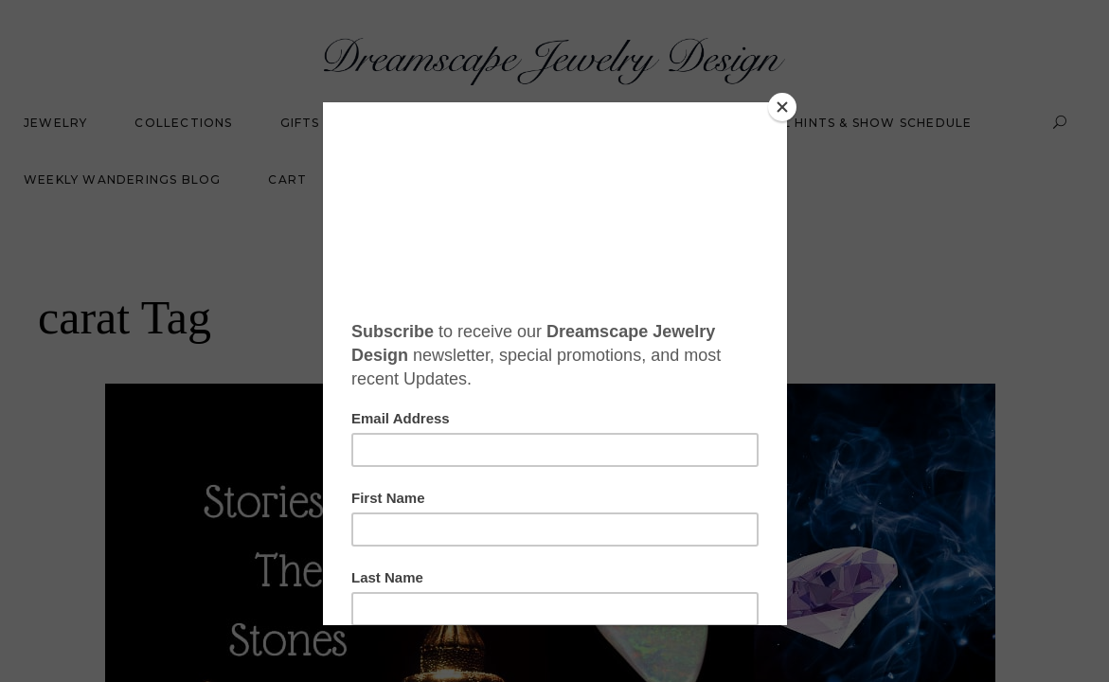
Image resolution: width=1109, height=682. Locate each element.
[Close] (782, 107)
